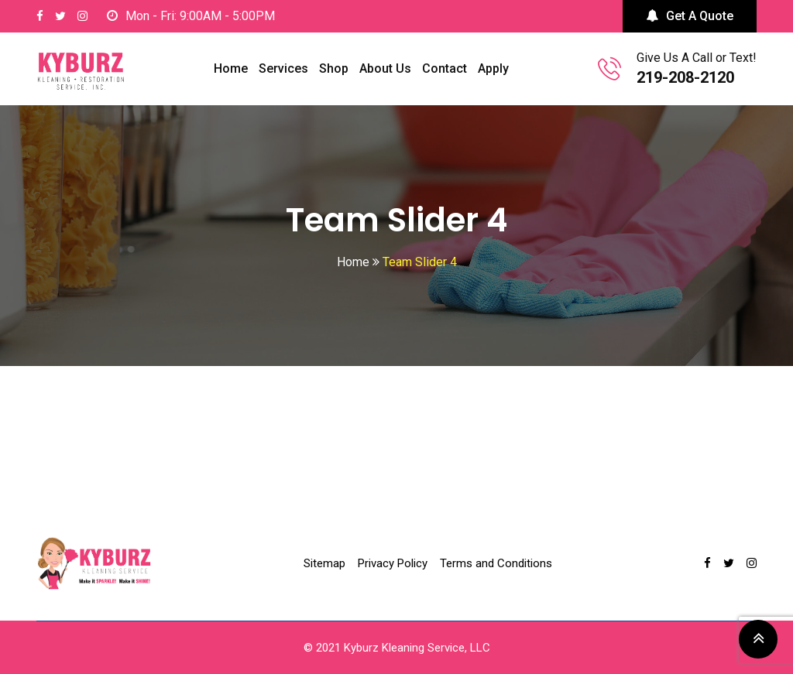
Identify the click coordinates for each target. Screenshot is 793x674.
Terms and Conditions (496, 563)
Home (231, 68)
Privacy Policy (392, 563)
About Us (385, 68)
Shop (333, 68)
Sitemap (324, 563)
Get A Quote (689, 16)
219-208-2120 (685, 77)
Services (283, 68)
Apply (493, 68)
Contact (444, 68)
